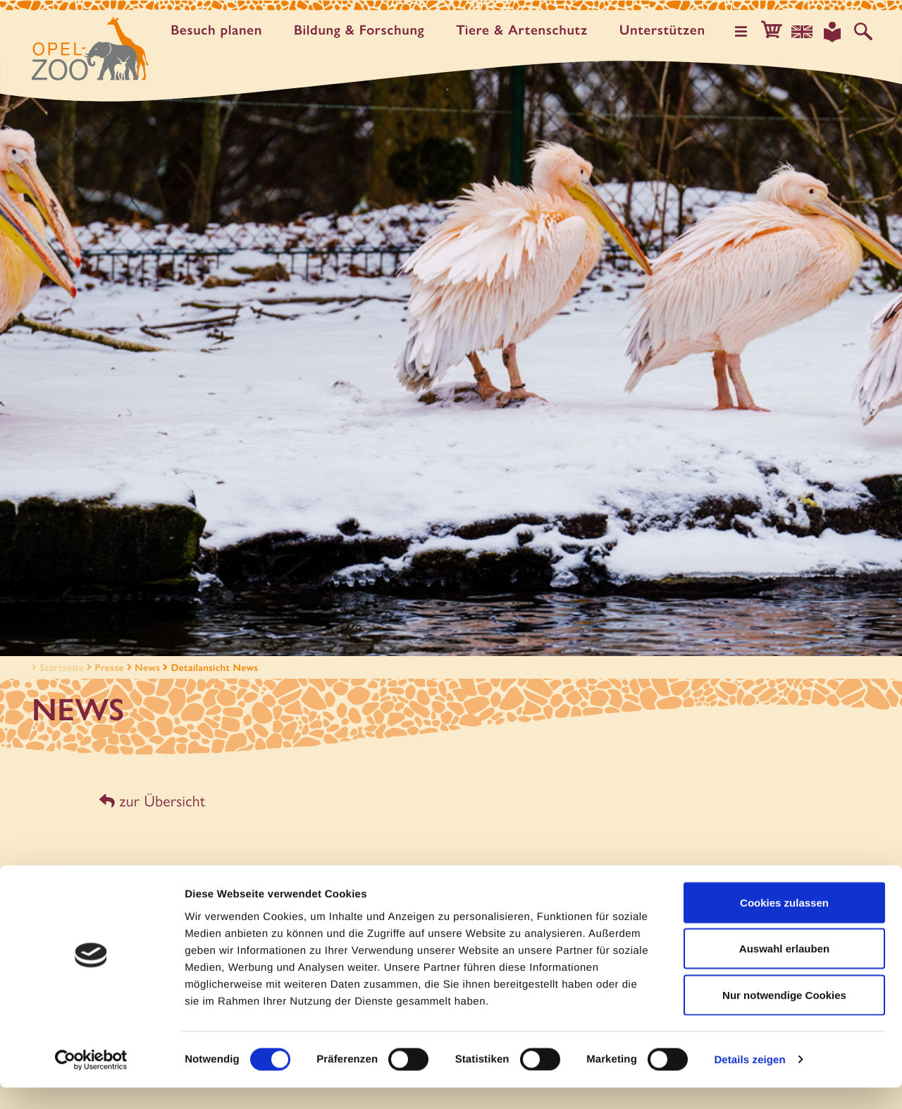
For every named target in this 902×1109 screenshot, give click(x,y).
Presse (109, 667)
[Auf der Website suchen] (864, 31)
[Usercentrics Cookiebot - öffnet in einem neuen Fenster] (91, 1081)
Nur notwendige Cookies (784, 1016)
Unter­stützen (667, 30)
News (147, 667)
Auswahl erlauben (784, 970)
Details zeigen (749, 1081)
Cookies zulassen (784, 924)
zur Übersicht (150, 799)
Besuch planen (220, 30)
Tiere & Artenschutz (526, 30)
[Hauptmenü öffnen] (749, 31)
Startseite (56, 667)
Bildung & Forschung (363, 30)
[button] (778, 31)
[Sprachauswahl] (806, 31)
